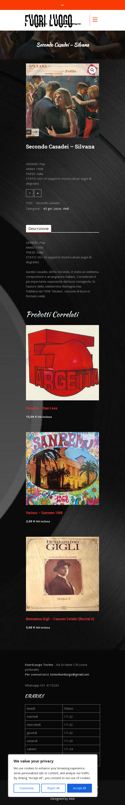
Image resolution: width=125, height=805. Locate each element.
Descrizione (38, 228)
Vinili (66, 208)
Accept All (79, 788)
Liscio (57, 208)
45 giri (47, 208)
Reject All (53, 788)
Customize (27, 788)
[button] (92, 70)
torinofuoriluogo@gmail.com (69, 674)
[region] (52, 775)
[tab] (38, 228)
